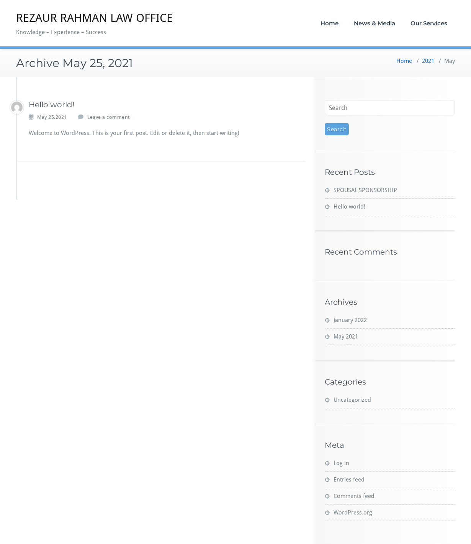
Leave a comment (108, 117)
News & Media (374, 23)
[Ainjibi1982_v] (17, 107)
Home (330, 23)
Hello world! (51, 104)
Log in (341, 463)
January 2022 (350, 320)
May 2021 (346, 336)
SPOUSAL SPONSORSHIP (365, 190)
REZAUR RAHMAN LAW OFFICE (94, 18)
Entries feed (349, 479)
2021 (428, 61)
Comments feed (354, 496)
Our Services (428, 23)
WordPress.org (353, 512)
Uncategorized (352, 399)
